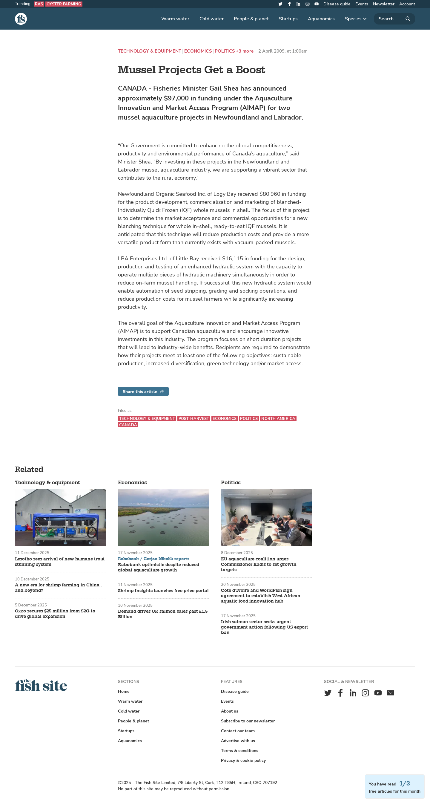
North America (278, 418)
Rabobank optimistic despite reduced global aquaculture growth (158, 567)
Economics (197, 51)
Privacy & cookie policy (243, 760)
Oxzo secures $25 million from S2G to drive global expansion (55, 614)
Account (407, 4)
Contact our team (238, 731)
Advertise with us (238, 741)
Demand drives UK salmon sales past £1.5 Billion (163, 614)
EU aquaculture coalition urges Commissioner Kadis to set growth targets (258, 565)
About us (229, 711)
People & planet (251, 19)
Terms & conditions (239, 750)
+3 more (245, 51)
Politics (225, 51)
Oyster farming (64, 4)
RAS (39, 4)
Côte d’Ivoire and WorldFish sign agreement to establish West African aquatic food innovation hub (260, 596)
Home (124, 691)
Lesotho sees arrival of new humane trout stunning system (60, 562)
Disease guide (337, 4)
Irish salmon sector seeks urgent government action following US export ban (264, 627)
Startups (288, 19)
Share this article (143, 392)
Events (361, 4)
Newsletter (383, 4)
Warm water (175, 19)
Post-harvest (194, 418)
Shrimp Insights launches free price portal (163, 591)
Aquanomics (321, 19)
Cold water (211, 19)
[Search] (394, 19)
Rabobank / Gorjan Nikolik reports (153, 559)
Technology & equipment (149, 51)
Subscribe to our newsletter (248, 721)
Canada (128, 424)
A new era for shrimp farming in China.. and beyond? (58, 588)
